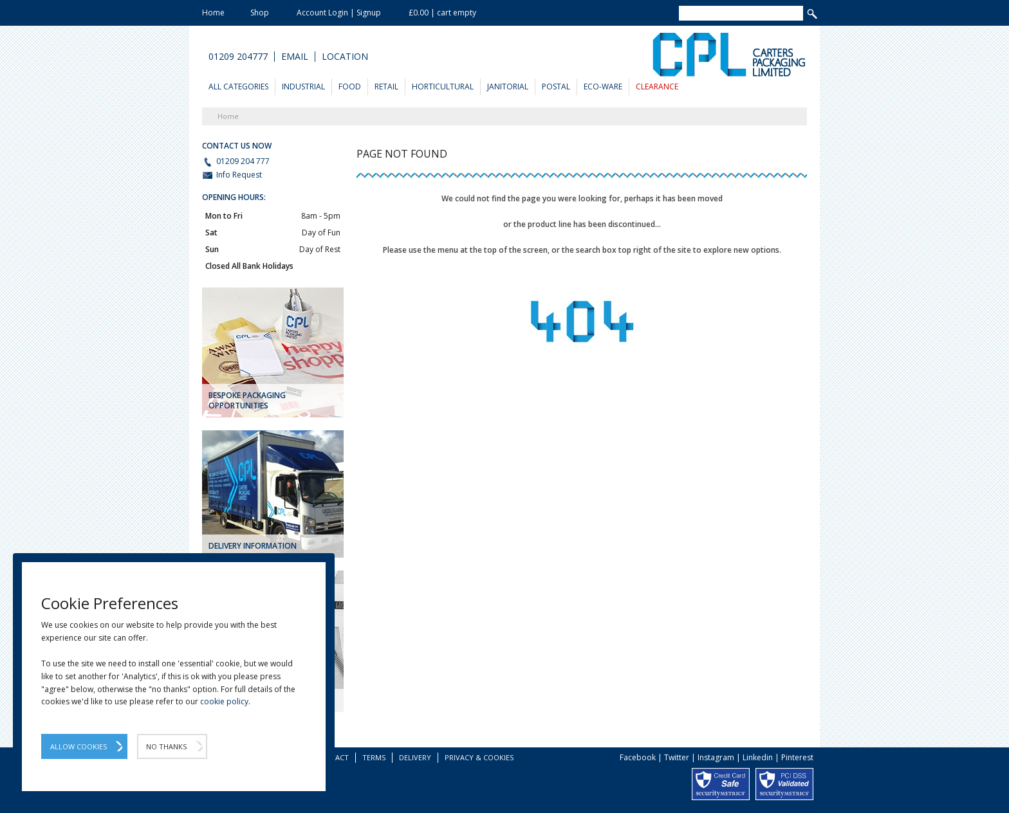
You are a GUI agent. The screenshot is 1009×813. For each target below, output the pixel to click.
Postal (556, 86)
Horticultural (443, 86)
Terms (373, 757)
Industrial (303, 86)
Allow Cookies (78, 746)
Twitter (676, 757)
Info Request (232, 175)
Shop (259, 12)
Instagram (716, 757)
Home (213, 12)
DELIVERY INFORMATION (252, 545)
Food (349, 86)
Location (345, 56)
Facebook (638, 757)
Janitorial (507, 86)
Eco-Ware (603, 86)
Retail (386, 86)
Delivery (415, 757)
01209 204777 (238, 56)
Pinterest (797, 757)
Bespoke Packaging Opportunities (247, 400)
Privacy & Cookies (479, 757)
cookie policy (224, 701)
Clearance (657, 86)
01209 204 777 (236, 161)
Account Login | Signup (339, 12)
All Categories (238, 86)
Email (294, 56)
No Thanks (166, 746)
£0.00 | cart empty (442, 12)
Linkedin (758, 757)
